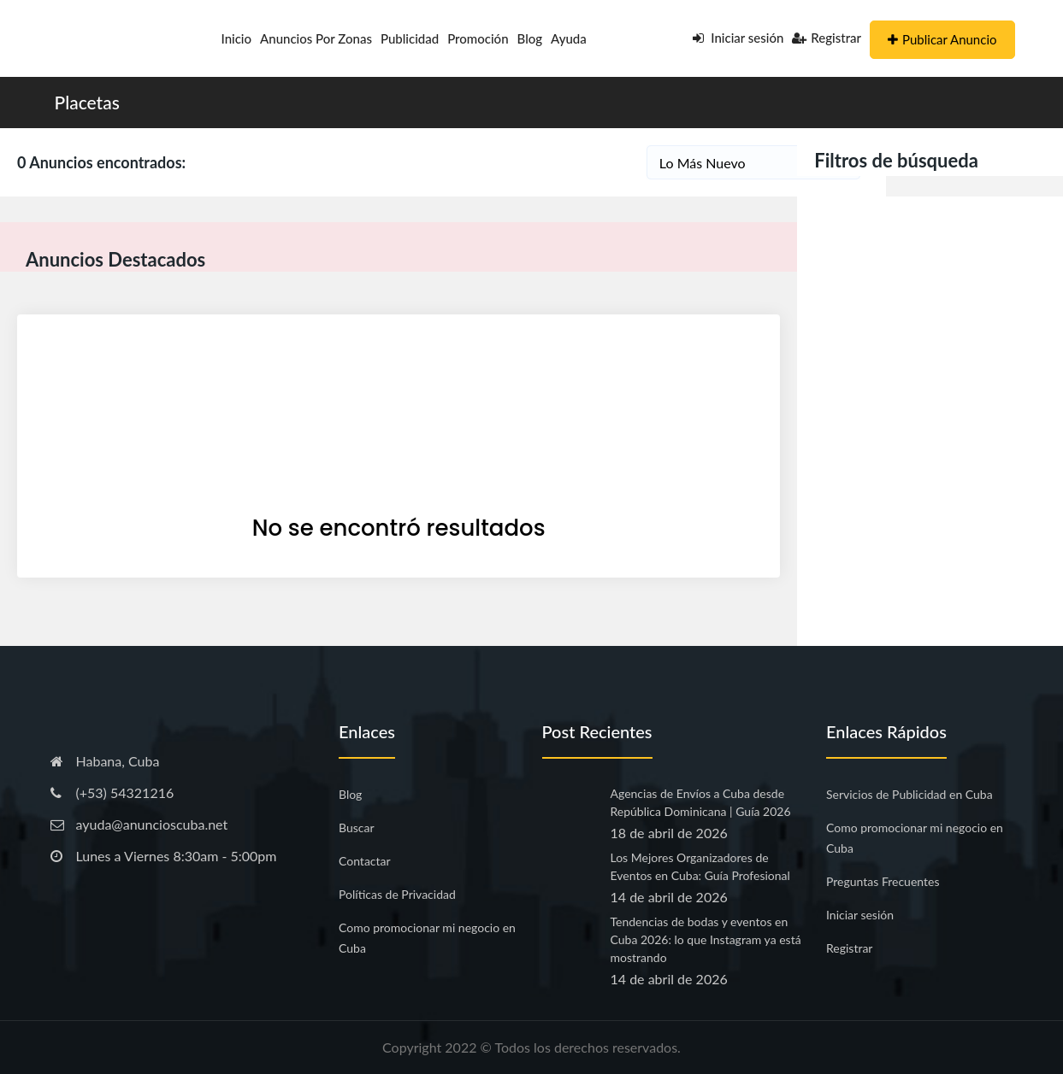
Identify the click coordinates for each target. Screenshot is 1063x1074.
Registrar (826, 37)
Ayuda (569, 38)
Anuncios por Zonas (316, 38)
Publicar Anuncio (942, 39)
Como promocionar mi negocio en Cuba (427, 937)
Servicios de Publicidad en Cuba (909, 794)
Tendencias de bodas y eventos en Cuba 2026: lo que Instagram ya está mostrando (706, 939)
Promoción (477, 38)
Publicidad (410, 38)
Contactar (365, 861)
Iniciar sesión (738, 37)
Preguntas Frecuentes (882, 881)
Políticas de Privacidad (397, 894)
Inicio (236, 38)
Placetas (87, 102)
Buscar (357, 827)
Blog (530, 38)
